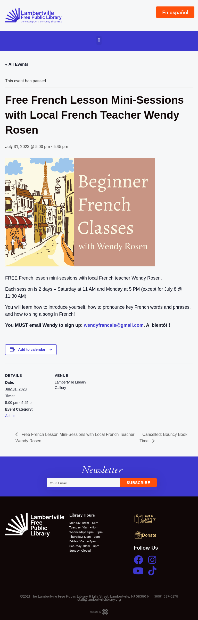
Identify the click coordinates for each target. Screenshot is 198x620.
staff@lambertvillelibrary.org (99, 599)
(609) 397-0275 (166, 596)
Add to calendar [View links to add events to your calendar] (32, 349)
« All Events (16, 64)
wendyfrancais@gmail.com (114, 325)
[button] (98, 40)
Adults (10, 416)
